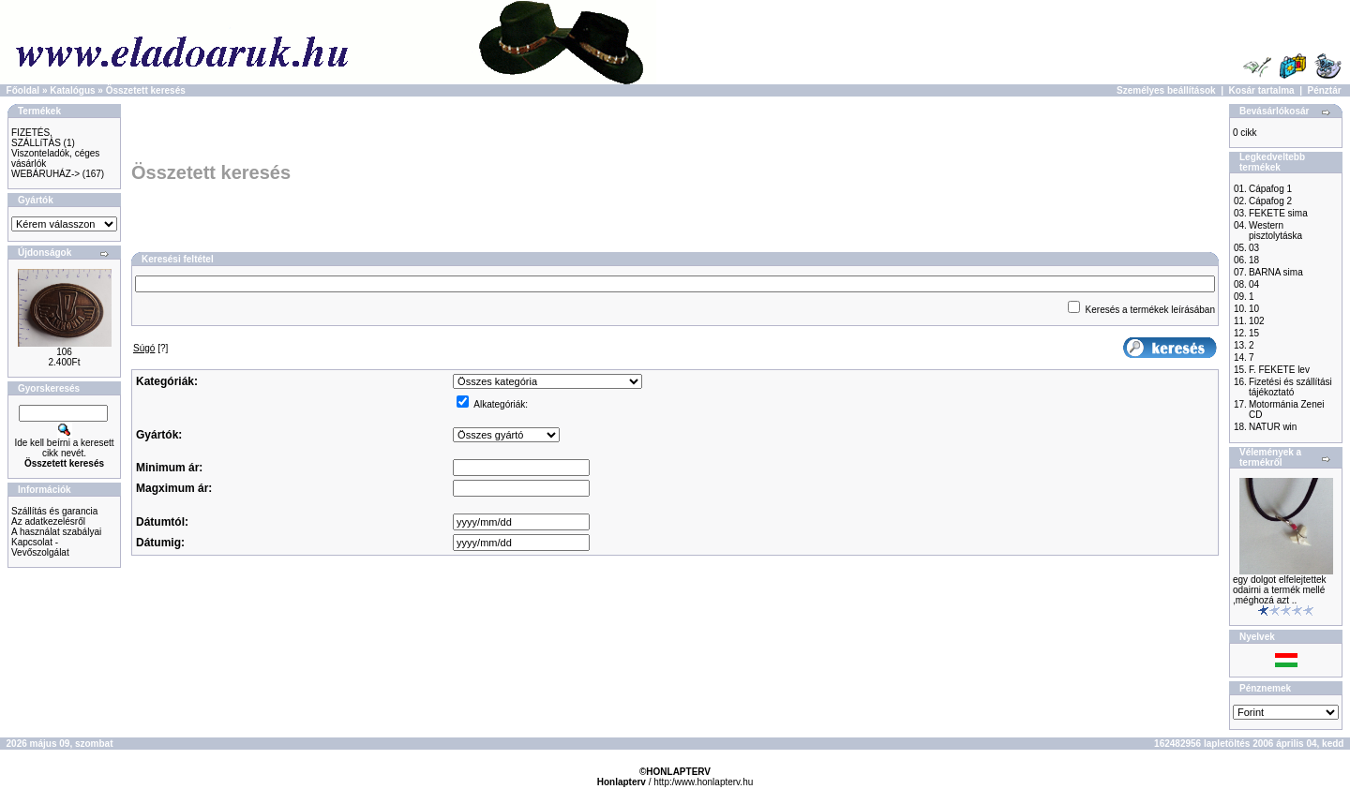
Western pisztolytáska (1275, 230)
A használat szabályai (56, 532)
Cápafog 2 (1270, 201)
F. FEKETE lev (1279, 370)
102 (1257, 321)
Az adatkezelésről (48, 521)
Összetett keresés (146, 90)
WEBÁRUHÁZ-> (45, 174)
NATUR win (1273, 427)
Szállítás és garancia (54, 511)
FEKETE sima (1278, 213)
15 (1254, 333)
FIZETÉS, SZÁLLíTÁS (36, 137)
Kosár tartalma (1262, 90)
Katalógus (72, 90)
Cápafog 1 (1270, 189)
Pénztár (1325, 90)
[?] (150, 348)
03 (1254, 248)
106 (64, 352)
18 (1254, 260)
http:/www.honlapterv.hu (703, 782)
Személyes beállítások (1166, 90)
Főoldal (23, 90)
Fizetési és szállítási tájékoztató (1290, 387)
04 (1254, 284)
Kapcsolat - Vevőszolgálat (40, 547)
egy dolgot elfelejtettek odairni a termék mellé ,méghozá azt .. (1280, 589)
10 (1254, 309)
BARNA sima (1276, 272)
